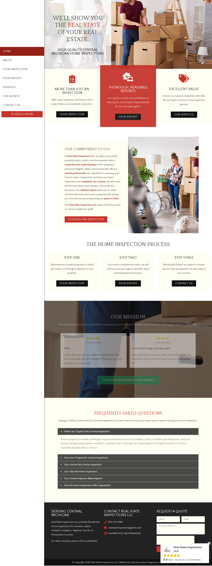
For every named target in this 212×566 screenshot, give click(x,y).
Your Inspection (15, 69)
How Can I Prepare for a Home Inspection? (86, 458)
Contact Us (11, 105)
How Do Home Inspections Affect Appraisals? (87, 486)
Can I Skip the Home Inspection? (80, 472)
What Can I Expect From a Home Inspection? (87, 432)
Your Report (12, 78)
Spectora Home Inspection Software (149, 562)
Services (9, 87)
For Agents (11, 96)
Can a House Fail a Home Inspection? (83, 465)
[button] (128, 432)
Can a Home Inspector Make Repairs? (83, 479)
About (7, 60)
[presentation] (175, 540)
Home (7, 51)
